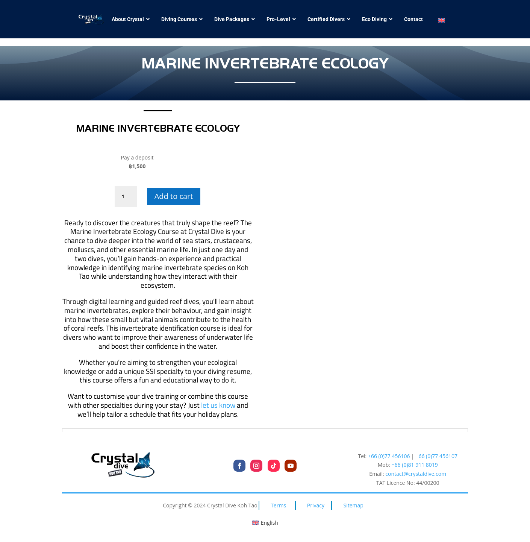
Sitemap (353, 505)
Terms (278, 505)
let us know (218, 404)
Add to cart (173, 196)
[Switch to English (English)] (265, 523)
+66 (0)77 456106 (389, 456)
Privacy (315, 505)
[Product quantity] (126, 196)
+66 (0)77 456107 (436, 456)
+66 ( (415, 464)
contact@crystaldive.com (415, 473)
